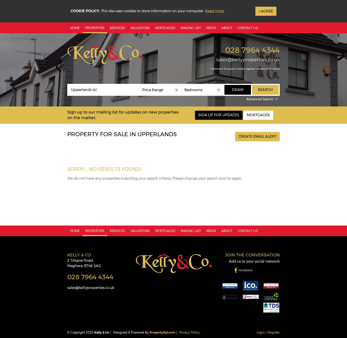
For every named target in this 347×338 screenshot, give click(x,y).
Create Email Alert (257, 136)
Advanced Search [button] (262, 99)
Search (265, 90)
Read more (214, 11)
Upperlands (84, 90)
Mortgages (165, 28)
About (226, 28)
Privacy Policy (189, 332)
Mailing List (191, 28)
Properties (94, 28)
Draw (238, 90)
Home (75, 28)
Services (117, 28)
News (211, 28)
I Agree (266, 11)
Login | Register (268, 332)
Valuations (140, 28)
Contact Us (248, 28)
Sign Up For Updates (218, 115)
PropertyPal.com (162, 332)
